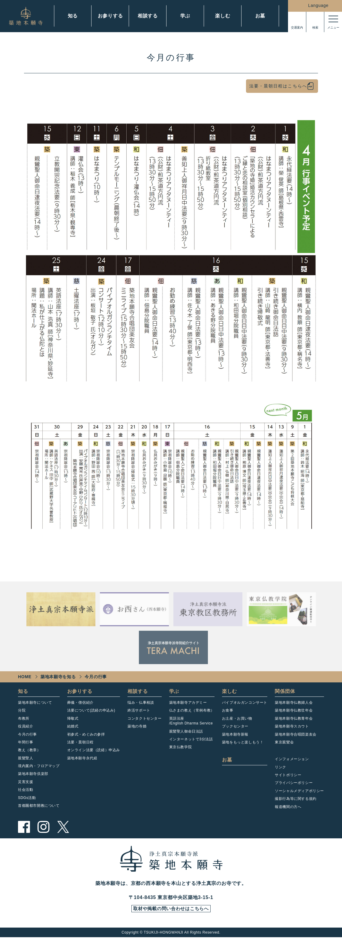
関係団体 (285, 691)
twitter (63, 827)
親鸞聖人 (25, 758)
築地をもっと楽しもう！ (243, 742)
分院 (22, 710)
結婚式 (73, 726)
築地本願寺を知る (58, 676)
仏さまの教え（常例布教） (191, 710)
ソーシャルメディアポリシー (299, 791)
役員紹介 (25, 726)
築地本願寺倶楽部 (33, 774)
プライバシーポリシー (294, 783)
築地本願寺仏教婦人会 (294, 702)
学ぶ (185, 15)
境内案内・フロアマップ (39, 766)
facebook (24, 827)
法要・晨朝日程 (80, 742)
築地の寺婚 (137, 726)
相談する (148, 15)
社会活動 (25, 790)
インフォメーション (292, 759)
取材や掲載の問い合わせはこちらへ (171, 910)
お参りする (110, 15)
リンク (280, 767)
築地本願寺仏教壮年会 (294, 710)
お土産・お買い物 (237, 718)
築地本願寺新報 (235, 734)
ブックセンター (235, 726)
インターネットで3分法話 (191, 739)
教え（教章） (29, 750)
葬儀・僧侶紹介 (80, 702)
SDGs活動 (27, 798)
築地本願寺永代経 (82, 758)
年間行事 (25, 742)
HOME (25, 676)
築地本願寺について (35, 702)
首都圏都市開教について (39, 805)
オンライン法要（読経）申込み (93, 750)
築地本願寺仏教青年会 (294, 718)
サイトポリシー (288, 775)
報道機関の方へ (288, 807)
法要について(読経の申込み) (91, 710)
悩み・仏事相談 (141, 702)
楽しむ (222, 15)
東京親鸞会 (284, 742)
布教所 (23, 718)
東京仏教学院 (180, 747)
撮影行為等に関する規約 (295, 799)
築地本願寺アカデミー (188, 702)
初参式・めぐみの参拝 (86, 734)
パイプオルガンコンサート (244, 702)
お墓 (260, 15)
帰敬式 (73, 718)
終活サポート (139, 710)
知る (73, 15)
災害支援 (25, 782)
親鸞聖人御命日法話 (186, 731)
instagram (44, 827)
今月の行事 (27, 734)
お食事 (227, 710)
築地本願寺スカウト (292, 726)
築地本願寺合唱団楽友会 (295, 734)
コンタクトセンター (144, 718)
